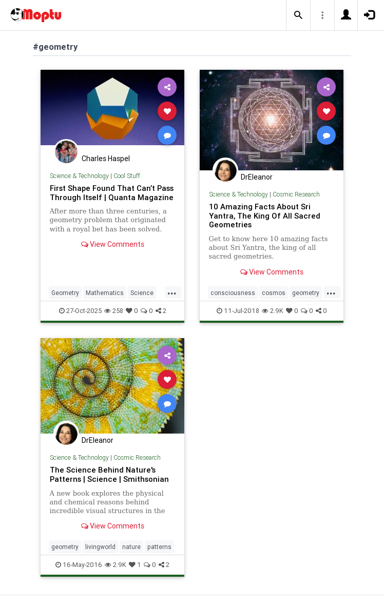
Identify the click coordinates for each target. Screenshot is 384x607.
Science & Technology (79, 176)
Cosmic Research (296, 194)
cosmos (273, 293)
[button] (298, 15)
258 (113, 310)
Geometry (65, 293)
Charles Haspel (106, 158)
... (172, 292)
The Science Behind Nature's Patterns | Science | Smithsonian (109, 474)
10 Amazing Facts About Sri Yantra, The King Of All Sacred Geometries (264, 216)
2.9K (272, 310)
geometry (305, 293)
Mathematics (105, 293)
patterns (159, 547)
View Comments (112, 244)
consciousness (232, 293)
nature (131, 547)
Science (141, 293)
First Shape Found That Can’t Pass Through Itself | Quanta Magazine (112, 192)
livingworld (100, 547)
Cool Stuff (126, 176)
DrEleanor (257, 177)
